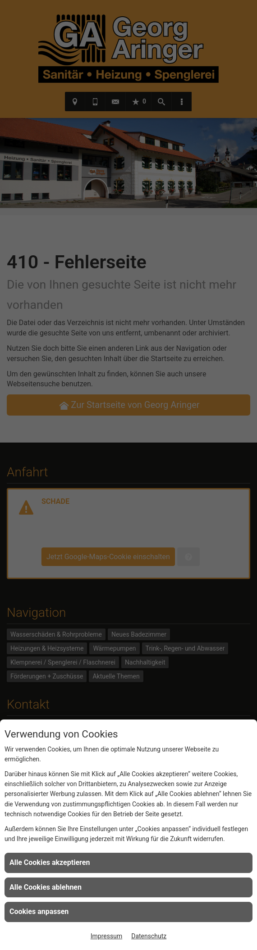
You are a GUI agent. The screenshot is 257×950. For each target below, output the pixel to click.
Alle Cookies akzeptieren (49, 862)
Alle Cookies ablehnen (45, 887)
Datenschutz (148, 936)
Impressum (106, 936)
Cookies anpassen (39, 911)
